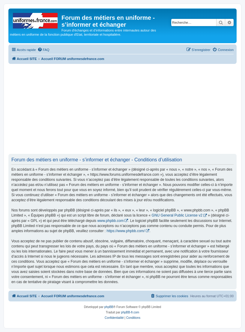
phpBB (108, 307)
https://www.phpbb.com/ (126, 231)
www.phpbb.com (110, 221)
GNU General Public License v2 (177, 215)
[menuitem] (43, 49)
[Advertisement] (122, 109)
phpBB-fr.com (130, 312)
